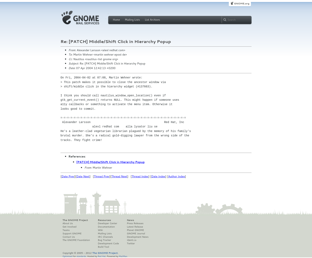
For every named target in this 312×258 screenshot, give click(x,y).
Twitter (131, 243)
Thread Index (140, 176)
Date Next (82, 176)
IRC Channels (105, 236)
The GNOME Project (75, 220)
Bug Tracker (104, 240)
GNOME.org (241, 3)
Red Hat (102, 256)
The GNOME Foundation (76, 240)
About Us (67, 223)
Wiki (100, 230)
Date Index (158, 176)
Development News (137, 236)
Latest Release (135, 226)
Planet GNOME (135, 230)
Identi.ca (131, 240)
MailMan (123, 256)
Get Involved (69, 226)
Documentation (106, 226)
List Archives (152, 20)
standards (81, 256)
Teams (66, 230)
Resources (104, 220)
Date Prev (67, 176)
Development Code (108, 243)
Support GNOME (72, 233)
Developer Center (107, 223)
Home (116, 20)
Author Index (176, 176)
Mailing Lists (132, 20)
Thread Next (119, 176)
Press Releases (135, 223)
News (130, 220)
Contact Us (68, 236)
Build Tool (103, 246)
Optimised (67, 256)
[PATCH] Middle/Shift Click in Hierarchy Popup (110, 162)
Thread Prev (101, 176)
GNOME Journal (136, 233)
